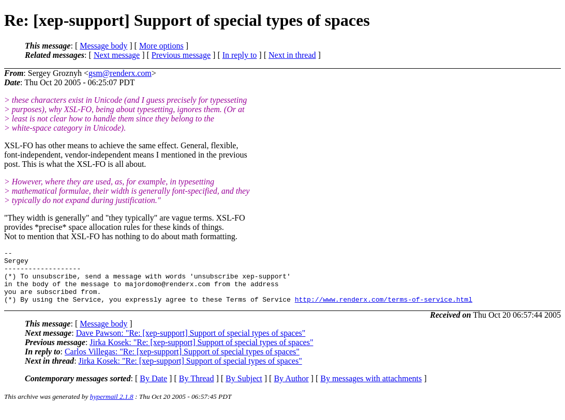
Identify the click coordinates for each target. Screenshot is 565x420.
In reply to (239, 55)
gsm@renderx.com (120, 73)
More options (161, 45)
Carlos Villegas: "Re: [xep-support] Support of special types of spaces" (182, 362)
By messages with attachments (371, 389)
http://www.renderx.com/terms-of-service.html (383, 310)
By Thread (196, 389)
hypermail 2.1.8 (111, 407)
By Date (153, 389)
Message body (103, 45)
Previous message (181, 55)
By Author (291, 389)
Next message (117, 55)
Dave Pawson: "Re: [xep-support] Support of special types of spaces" (191, 343)
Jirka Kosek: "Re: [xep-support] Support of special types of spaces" (201, 353)
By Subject (244, 389)
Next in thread (292, 55)
